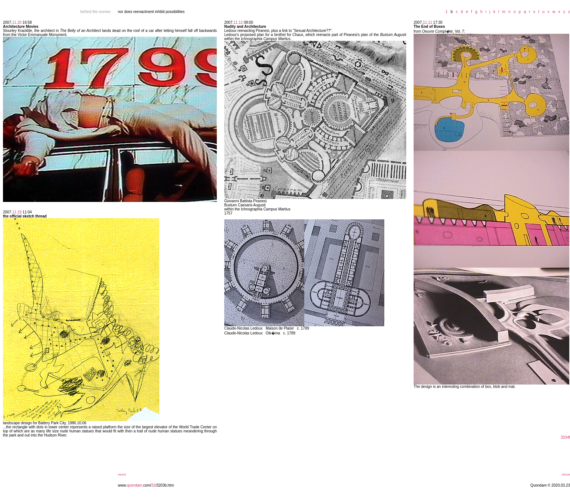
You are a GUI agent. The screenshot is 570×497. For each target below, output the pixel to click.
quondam (134, 485)
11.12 (238, 22)
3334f (565, 437)
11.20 (16, 22)
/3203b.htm (164, 485)
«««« (122, 475)
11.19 (16, 212)
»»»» (566, 475)
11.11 (427, 22)
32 (153, 485)
